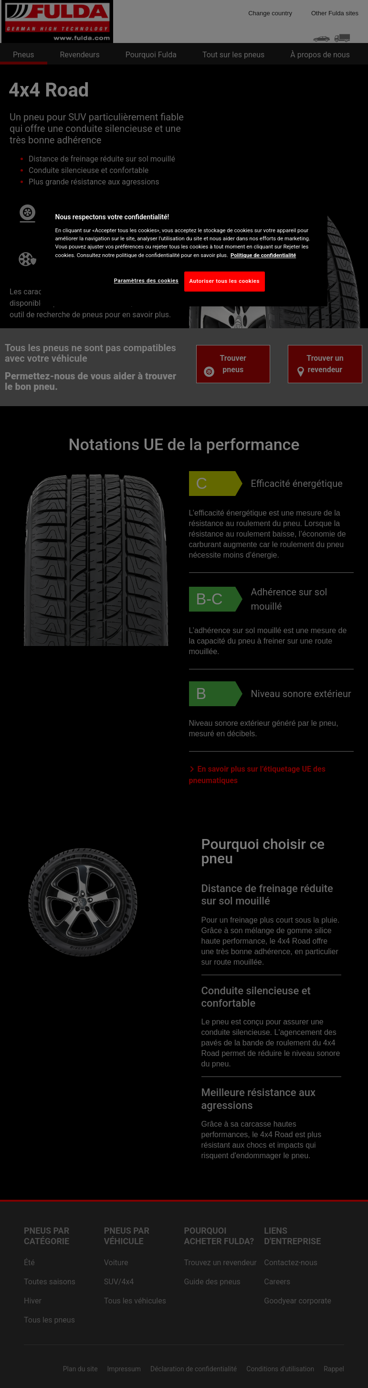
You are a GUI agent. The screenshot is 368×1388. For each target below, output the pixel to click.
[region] (184, 250)
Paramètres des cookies (146, 280)
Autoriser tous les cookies (224, 281)
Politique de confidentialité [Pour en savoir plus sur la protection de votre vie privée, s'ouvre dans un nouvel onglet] (263, 255)
